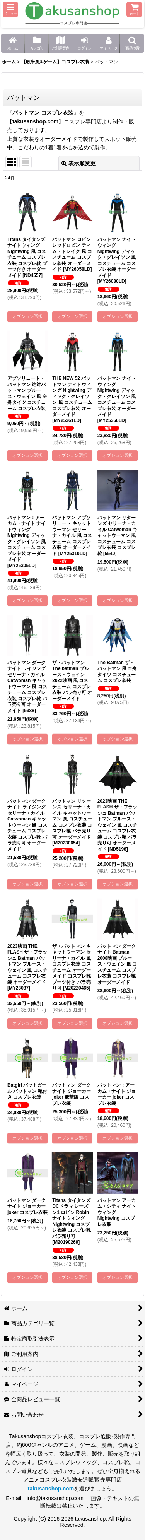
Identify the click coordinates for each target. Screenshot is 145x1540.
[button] (10, 9)
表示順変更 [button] (78, 163)
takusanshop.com (35, 121)
